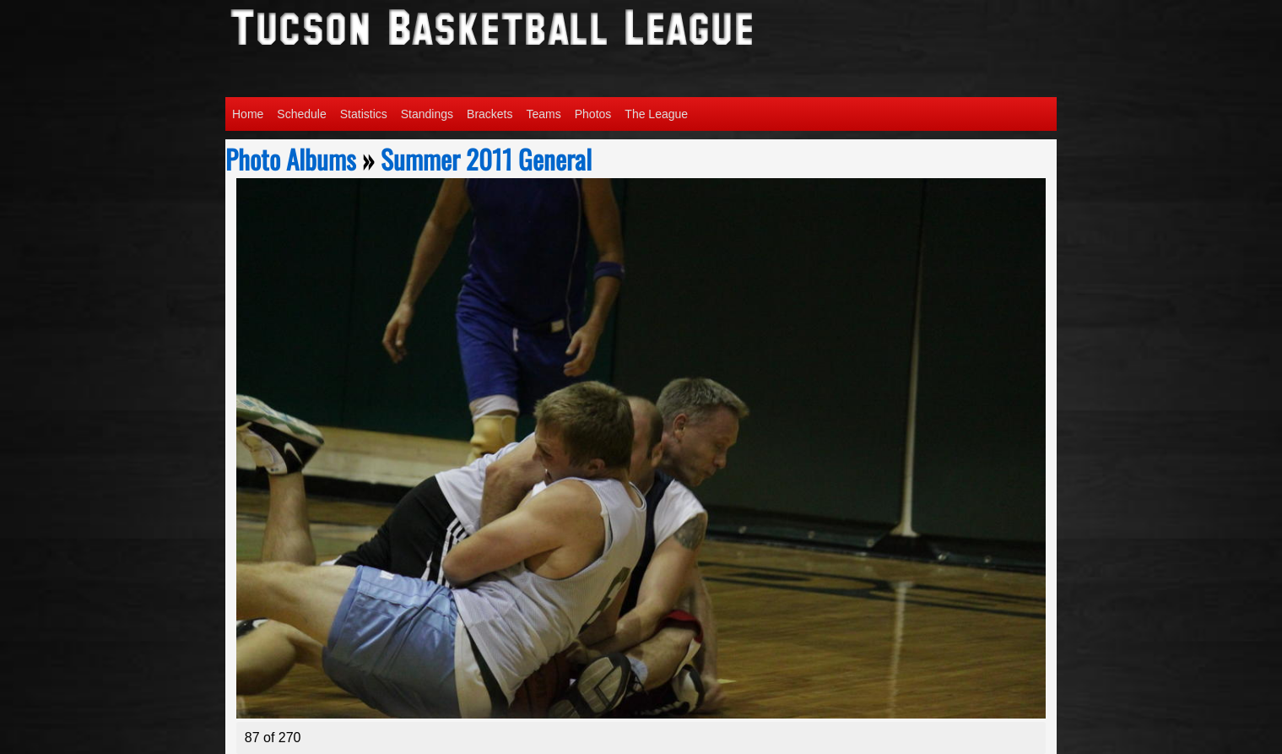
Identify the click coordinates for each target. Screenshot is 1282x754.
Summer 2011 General (486, 158)
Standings (427, 114)
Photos (593, 114)
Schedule (301, 114)
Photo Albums (290, 158)
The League (656, 114)
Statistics (363, 114)
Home (247, 114)
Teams (544, 114)
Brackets (489, 114)
